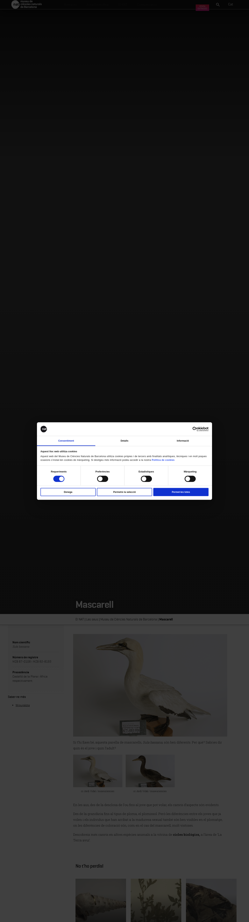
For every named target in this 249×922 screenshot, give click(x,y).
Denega (68, 492)
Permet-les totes (181, 492)
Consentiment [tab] (66, 440)
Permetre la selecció (124, 492)
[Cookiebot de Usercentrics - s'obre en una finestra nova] (191, 429)
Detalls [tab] (124, 440)
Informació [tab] (183, 440)
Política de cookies (163, 460)
